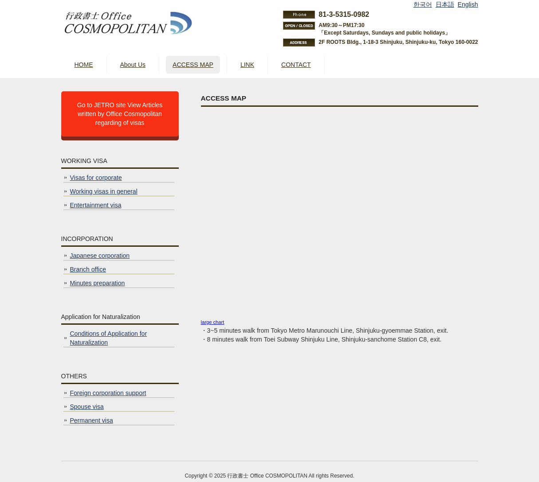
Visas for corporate (96, 177)
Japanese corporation (100, 255)
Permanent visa (91, 420)
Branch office (88, 269)
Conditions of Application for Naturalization (108, 338)
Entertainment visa (96, 205)
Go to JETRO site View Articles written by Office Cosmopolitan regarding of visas (120, 113)
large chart (212, 322)
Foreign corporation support (108, 392)
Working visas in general (104, 191)
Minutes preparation (97, 283)
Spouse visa (87, 406)
